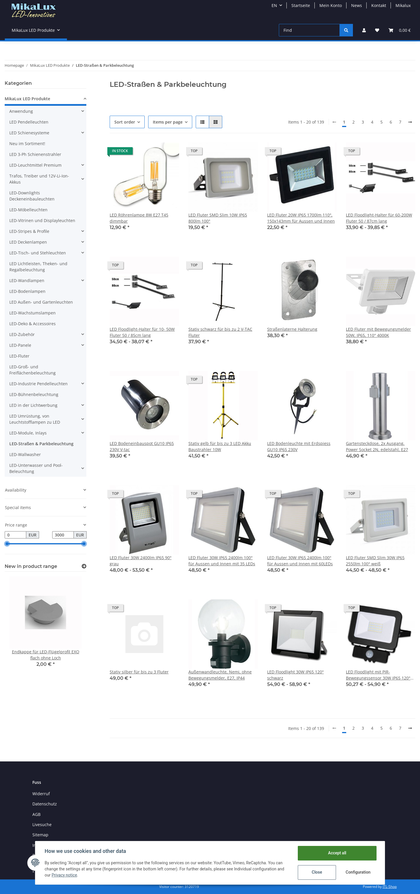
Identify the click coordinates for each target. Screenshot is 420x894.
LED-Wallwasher (25, 454)
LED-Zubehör (22, 334)
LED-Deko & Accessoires (32, 323)
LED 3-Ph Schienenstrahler (35, 154)
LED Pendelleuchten (28, 122)
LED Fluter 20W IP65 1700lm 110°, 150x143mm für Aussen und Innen (301, 218)
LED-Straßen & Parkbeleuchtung (41, 443)
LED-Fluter (19, 356)
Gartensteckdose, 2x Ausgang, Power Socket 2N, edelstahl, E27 (377, 446)
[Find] (309, 30)
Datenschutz (44, 804)
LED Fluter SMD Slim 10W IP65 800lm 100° (217, 218)
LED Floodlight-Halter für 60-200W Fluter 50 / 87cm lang (379, 218)
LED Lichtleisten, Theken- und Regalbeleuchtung (38, 266)
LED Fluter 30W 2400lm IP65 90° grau (141, 560)
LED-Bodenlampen (27, 291)
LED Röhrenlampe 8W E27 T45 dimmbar (139, 218)
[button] (364, 30)
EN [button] (274, 5)
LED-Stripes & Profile (29, 231)
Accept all (337, 853)
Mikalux (403, 5)
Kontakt (378, 5)
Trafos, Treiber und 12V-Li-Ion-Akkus (39, 179)
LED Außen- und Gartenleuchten (41, 302)
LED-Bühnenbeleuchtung (33, 394)
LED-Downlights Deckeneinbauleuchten (32, 196)
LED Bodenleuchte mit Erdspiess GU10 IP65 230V (298, 446)
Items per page (168, 122)
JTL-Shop (390, 886)
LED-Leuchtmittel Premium (35, 165)
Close (317, 872)
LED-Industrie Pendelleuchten (38, 383)
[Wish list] (377, 30)
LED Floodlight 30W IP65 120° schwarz (295, 675)
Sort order (124, 122)
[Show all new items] (84, 566)
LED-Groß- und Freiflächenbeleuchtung (32, 370)
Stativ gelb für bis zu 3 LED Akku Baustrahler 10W (219, 446)
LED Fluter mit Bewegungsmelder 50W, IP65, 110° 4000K (378, 332)
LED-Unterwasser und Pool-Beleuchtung (36, 468)
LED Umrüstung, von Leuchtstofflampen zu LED (34, 419)
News (356, 5)
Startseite (300, 5)
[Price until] (63, 535)
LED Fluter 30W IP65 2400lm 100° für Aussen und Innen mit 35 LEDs (221, 560)
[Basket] (399, 30)
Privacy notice (64, 875)
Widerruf (41, 793)
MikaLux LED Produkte (27, 98)
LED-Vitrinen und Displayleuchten (42, 220)
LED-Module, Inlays (28, 433)
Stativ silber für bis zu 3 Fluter (139, 672)
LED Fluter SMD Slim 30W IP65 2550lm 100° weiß (375, 560)
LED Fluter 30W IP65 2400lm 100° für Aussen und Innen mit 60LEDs (300, 560)
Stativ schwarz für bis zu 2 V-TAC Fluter (220, 332)
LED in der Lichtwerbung (33, 405)
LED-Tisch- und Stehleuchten (37, 253)
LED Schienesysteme (29, 132)
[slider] (7, 544)
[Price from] (15, 535)
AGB (36, 814)
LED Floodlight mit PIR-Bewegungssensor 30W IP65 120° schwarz (378, 675)
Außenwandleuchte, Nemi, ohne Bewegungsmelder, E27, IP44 (220, 675)
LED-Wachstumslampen (32, 313)
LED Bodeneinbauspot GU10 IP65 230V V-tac (142, 446)
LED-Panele (20, 345)
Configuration (358, 872)
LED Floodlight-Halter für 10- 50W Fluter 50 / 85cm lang (142, 332)
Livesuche (42, 824)
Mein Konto (330, 5)
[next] (410, 122)
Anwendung (21, 111)
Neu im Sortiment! (27, 143)
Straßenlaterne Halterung (292, 329)
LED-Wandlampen (26, 280)
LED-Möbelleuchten (28, 209)
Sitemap (40, 834)
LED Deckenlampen (28, 242)
